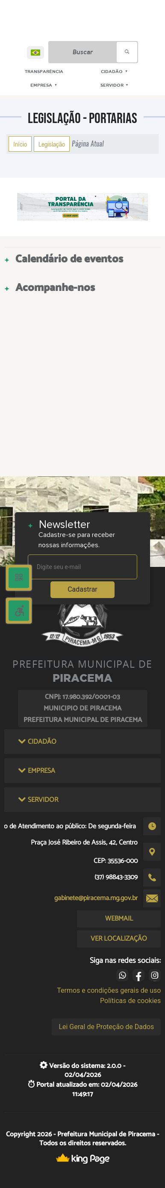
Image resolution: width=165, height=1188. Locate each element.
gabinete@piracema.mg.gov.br (96, 898)
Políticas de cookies (130, 1001)
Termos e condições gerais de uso (109, 990)
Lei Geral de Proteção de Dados (106, 1027)
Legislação (51, 144)
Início (20, 144)
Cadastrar (82, 589)
